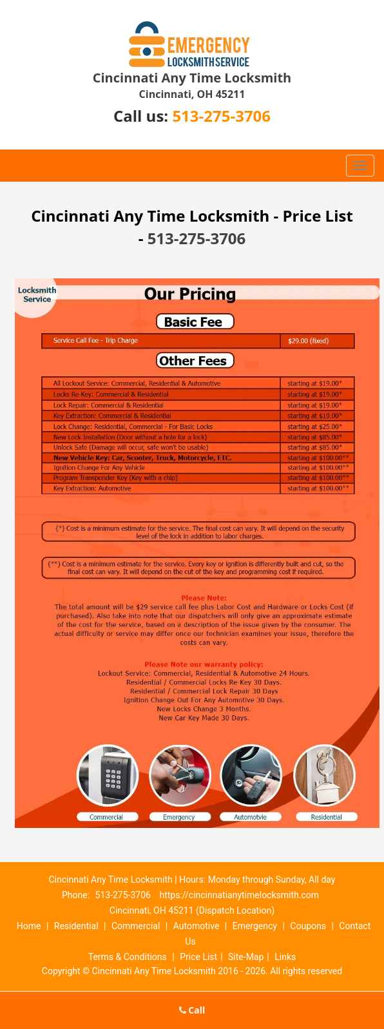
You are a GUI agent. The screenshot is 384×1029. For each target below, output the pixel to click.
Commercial (135, 926)
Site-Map (246, 957)
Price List (198, 957)
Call (192, 1010)
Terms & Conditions (127, 957)
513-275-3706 (221, 115)
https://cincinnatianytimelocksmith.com (239, 895)
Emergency (255, 926)
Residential (76, 926)
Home (29, 926)
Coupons (308, 926)
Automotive (196, 926)
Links (285, 957)
